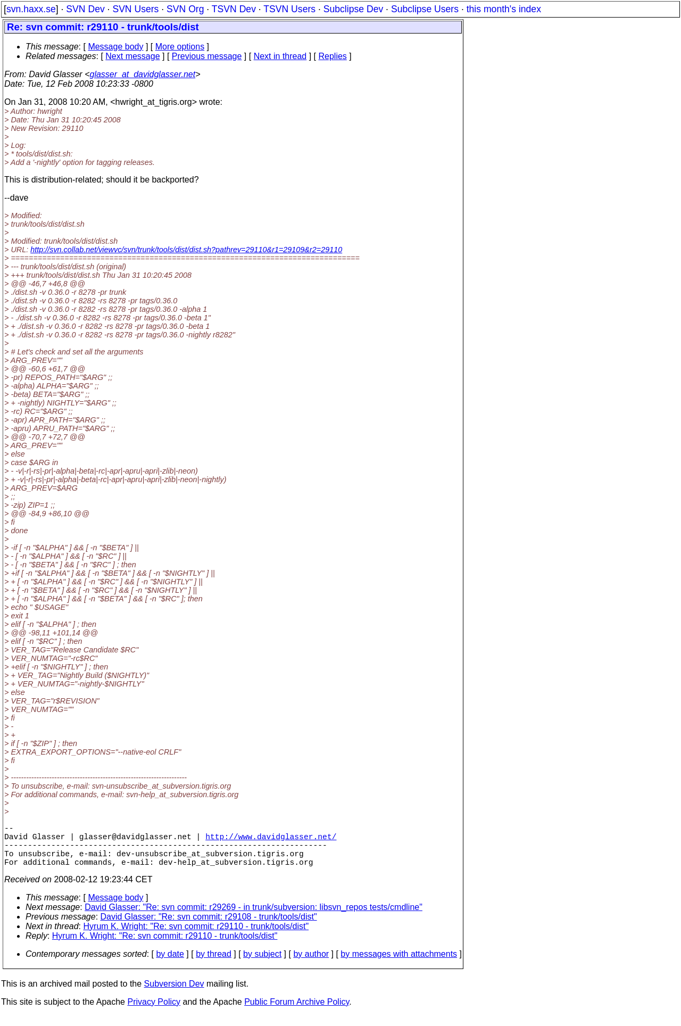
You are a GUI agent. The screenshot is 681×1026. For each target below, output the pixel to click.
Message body (115, 46)
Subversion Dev (174, 994)
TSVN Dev (234, 9)
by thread (213, 964)
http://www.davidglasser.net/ (270, 840)
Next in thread (280, 56)
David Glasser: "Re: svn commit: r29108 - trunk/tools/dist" (209, 927)
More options (180, 46)
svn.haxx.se (31, 9)
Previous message (207, 56)
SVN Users (135, 9)
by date (170, 964)
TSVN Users (289, 9)
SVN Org (185, 9)
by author (311, 964)
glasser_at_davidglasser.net (142, 74)
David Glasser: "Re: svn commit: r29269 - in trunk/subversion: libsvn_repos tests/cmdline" (253, 917)
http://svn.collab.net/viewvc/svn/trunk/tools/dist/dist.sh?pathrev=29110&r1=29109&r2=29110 (186, 249)
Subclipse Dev (353, 9)
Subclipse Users (425, 9)
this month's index (504, 9)
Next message (132, 56)
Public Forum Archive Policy (296, 1012)
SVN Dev (85, 9)
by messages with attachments (398, 964)
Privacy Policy (153, 1012)
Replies (333, 56)
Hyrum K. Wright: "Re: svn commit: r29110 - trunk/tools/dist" (196, 936)
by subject (262, 964)
